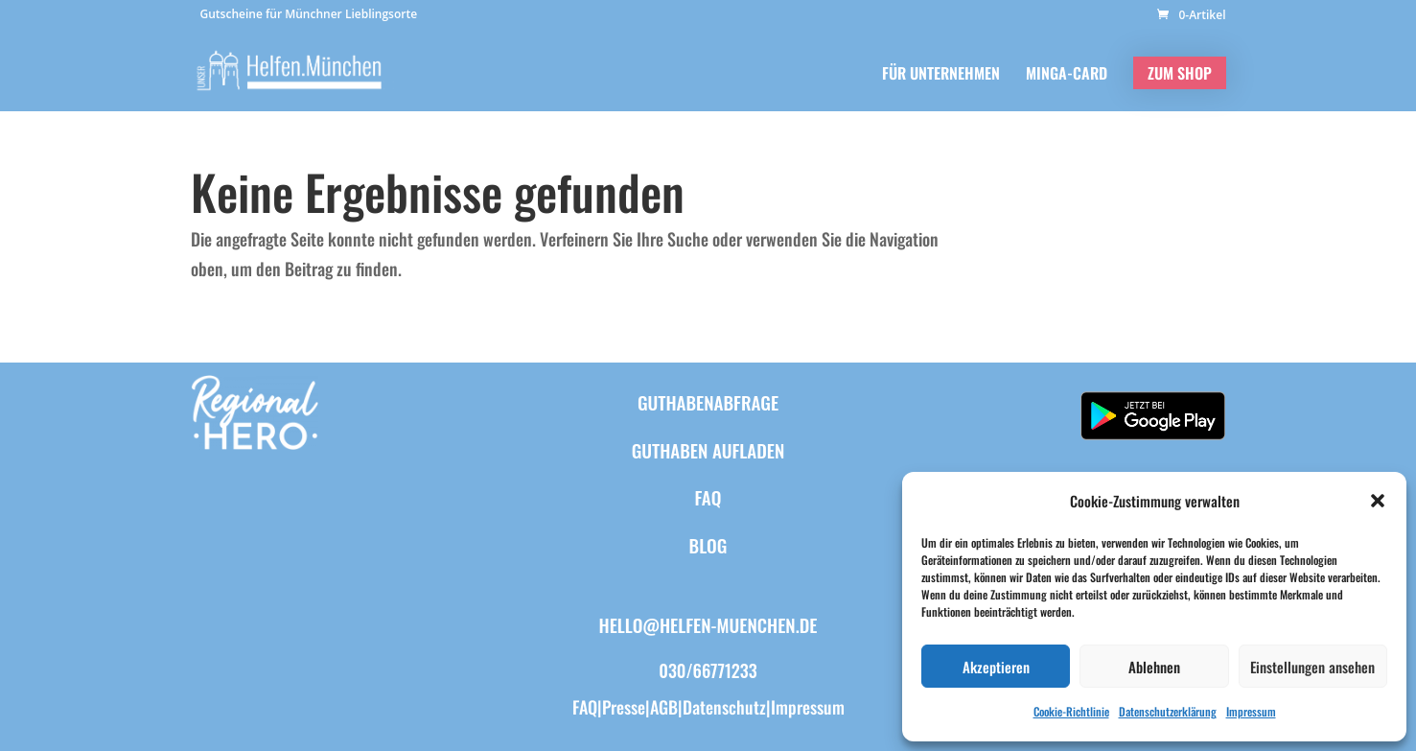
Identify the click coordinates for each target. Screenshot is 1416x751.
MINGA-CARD (1066, 75)
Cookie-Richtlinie (1071, 711)
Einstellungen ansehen (1312, 666)
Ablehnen (1154, 666)
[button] (1377, 500)
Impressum (1251, 711)
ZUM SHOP (1180, 72)
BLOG (708, 544)
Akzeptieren (996, 666)
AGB (664, 706)
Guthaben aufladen (708, 449)
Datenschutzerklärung (1168, 711)
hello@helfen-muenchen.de (708, 624)
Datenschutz (724, 706)
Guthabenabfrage (708, 401)
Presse (623, 706)
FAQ (708, 496)
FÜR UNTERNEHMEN (941, 75)
